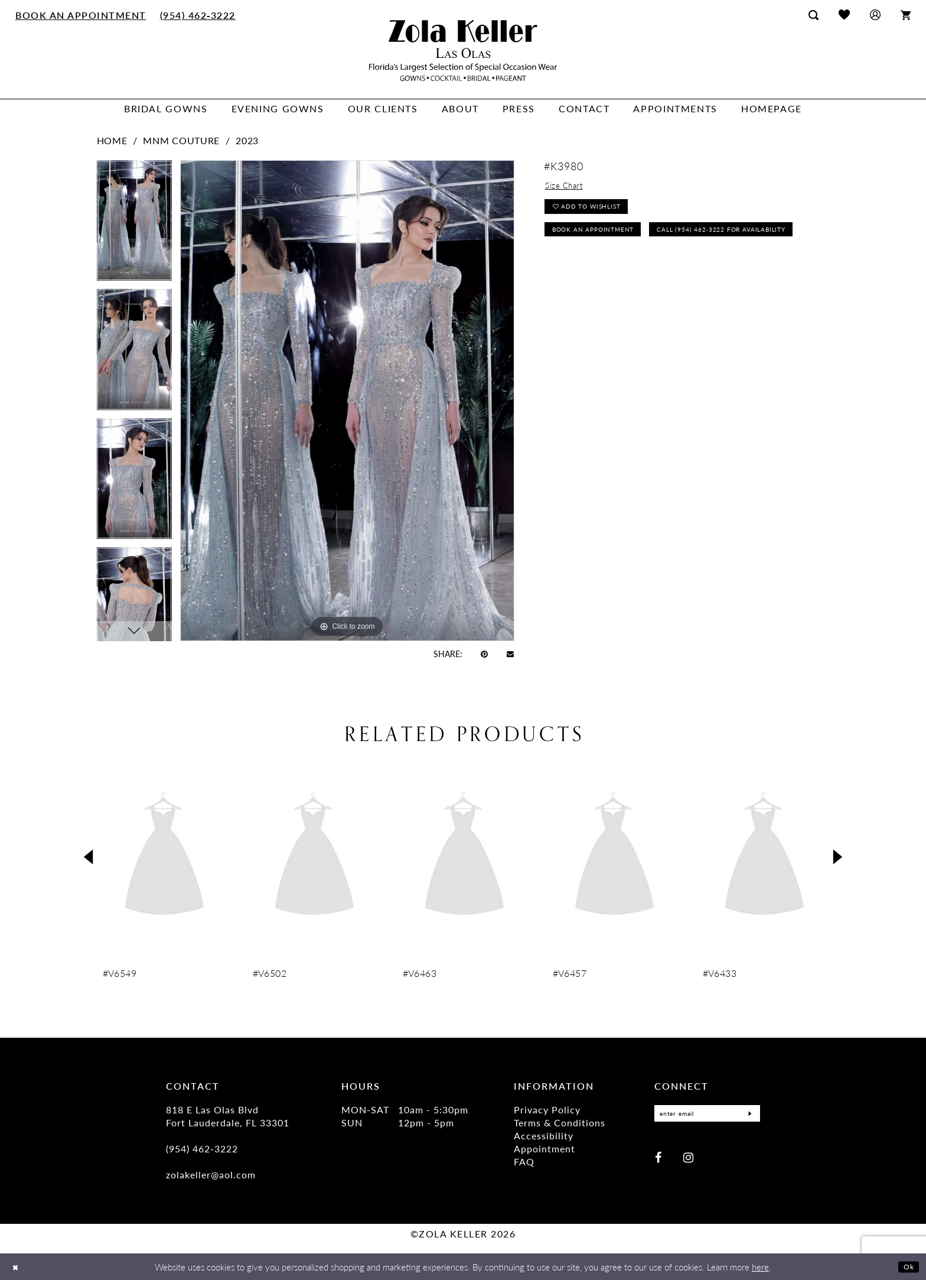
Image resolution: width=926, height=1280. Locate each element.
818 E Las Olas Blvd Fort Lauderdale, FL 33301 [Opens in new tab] (228, 1116)
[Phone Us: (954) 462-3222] (197, 14)
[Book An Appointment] (81, 14)
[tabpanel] (134, 224)
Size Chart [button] (568, 187)
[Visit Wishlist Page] (844, 14)
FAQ (524, 1161)
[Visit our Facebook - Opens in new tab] (658, 1158)
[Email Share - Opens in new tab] (510, 653)
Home (112, 140)
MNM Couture (181, 140)
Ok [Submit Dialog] (907, 1266)
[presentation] (164, 856)
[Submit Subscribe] (747, 1114)
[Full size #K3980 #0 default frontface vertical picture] (347, 400)
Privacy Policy (547, 1109)
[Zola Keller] (463, 50)
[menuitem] (81, 14)
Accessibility (543, 1135)
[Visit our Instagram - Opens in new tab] (688, 1158)
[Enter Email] (707, 1114)
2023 (247, 140)
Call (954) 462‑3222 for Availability (629, 269)
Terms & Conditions (559, 1122)
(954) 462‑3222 (202, 1148)
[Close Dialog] (17, 1266)
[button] (875, 14)
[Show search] (813, 14)
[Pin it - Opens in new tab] (484, 653)
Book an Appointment (602, 241)
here (760, 1266)
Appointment (544, 1148)
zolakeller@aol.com (211, 1174)
